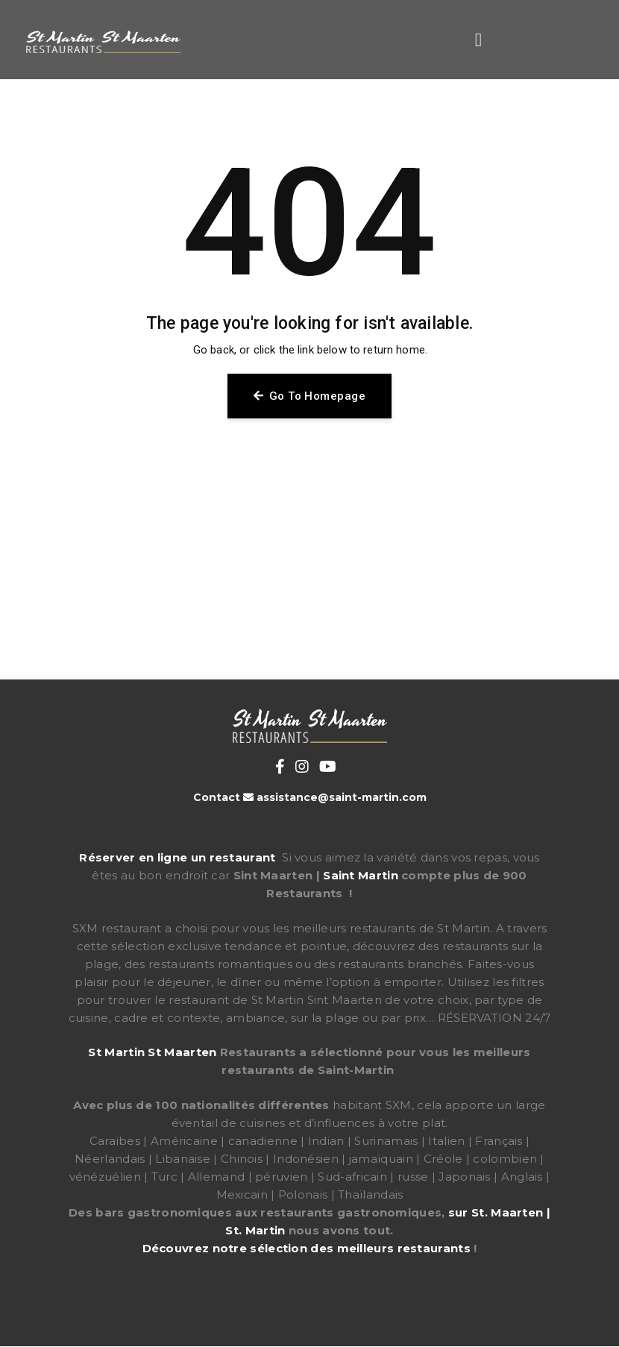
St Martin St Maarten (152, 1052)
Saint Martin (360, 875)
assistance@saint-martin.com (342, 797)
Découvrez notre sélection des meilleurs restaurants (306, 1248)
